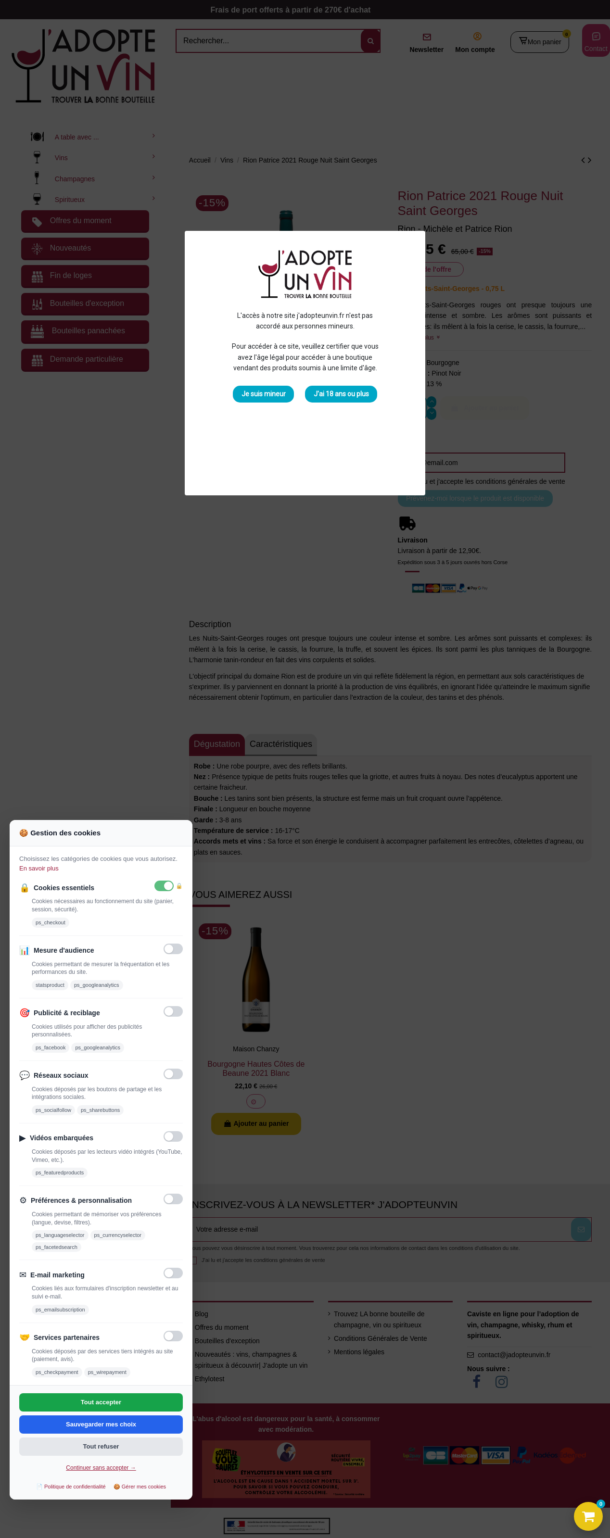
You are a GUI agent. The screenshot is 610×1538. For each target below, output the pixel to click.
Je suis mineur (263, 394)
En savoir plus (39, 868)
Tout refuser (101, 1446)
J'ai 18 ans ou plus (341, 394)
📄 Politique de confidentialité (71, 1486)
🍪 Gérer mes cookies (140, 1486)
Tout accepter (101, 1402)
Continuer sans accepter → (101, 1467)
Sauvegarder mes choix (101, 1424)
